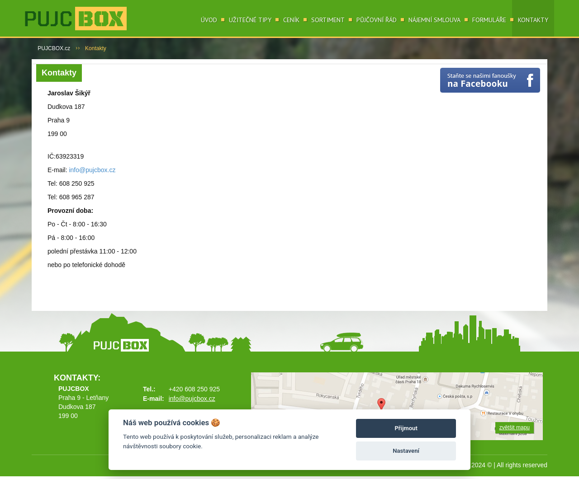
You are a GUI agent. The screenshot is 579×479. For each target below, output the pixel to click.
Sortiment (328, 20)
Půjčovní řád (376, 20)
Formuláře (489, 20)
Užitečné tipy (250, 20)
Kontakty (533, 20)
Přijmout (405, 428)
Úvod (209, 20)
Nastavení (406, 450)
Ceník (291, 20)
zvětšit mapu (514, 427)
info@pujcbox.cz (92, 170)
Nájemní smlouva (434, 20)
